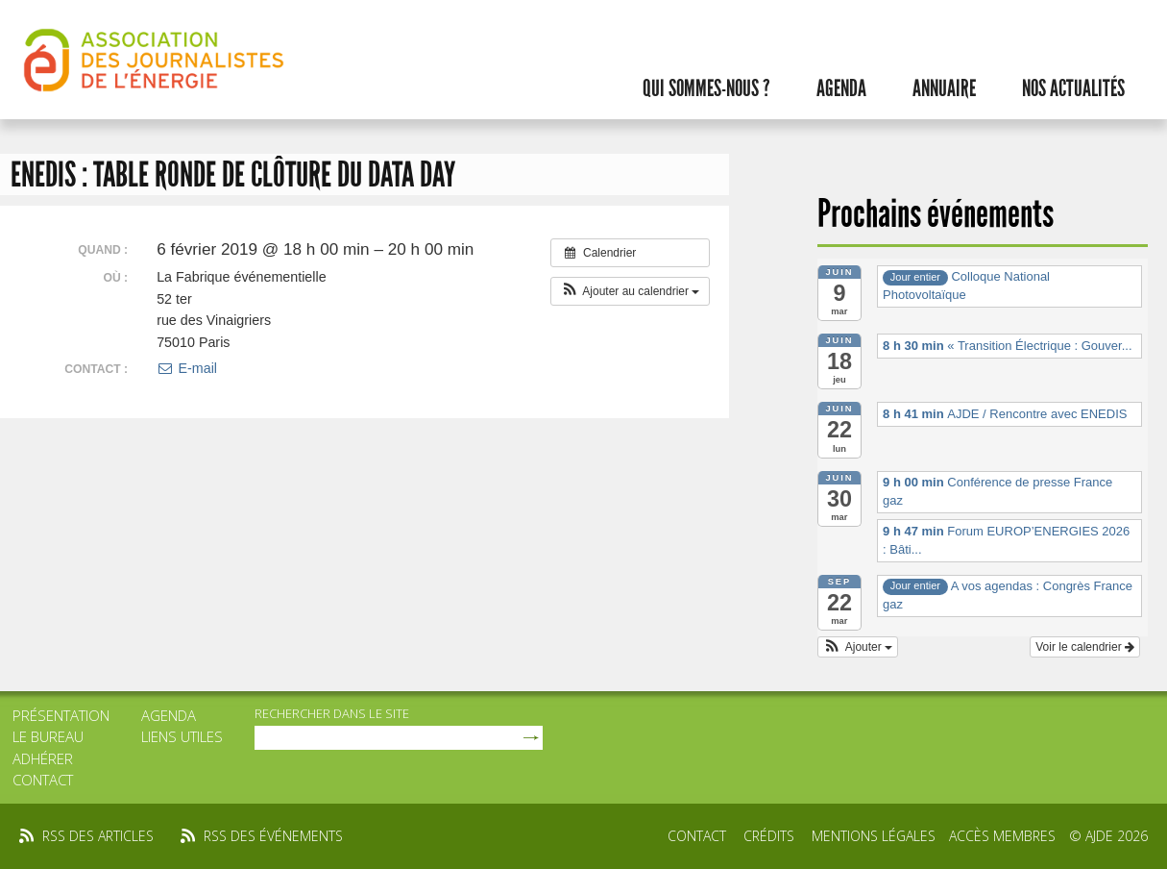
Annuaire (944, 88)
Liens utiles (182, 736)
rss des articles (98, 836)
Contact (42, 779)
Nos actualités (1073, 88)
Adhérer (42, 758)
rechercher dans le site (332, 713)
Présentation (60, 715)
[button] (630, 291)
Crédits (768, 836)
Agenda (841, 88)
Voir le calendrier (1084, 647)
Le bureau (48, 736)
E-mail (187, 368)
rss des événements (273, 836)
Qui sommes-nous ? (706, 88)
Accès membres (1002, 836)
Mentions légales (874, 836)
